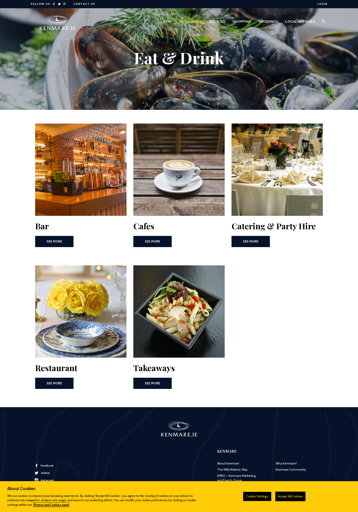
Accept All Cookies (290, 498)
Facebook (44, 465)
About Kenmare (228, 463)
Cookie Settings (257, 498)
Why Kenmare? (286, 463)
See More (54, 241)
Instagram (44, 480)
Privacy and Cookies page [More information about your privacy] (51, 507)
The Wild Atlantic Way (232, 469)
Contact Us (84, 4)
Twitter (42, 473)
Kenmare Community (291, 469)
